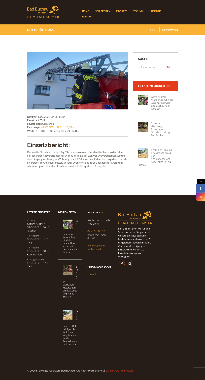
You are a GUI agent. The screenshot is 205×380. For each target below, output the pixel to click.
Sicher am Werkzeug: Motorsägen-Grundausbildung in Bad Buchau (161, 129)
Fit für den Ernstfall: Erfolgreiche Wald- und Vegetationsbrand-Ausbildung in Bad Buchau (155, 158)
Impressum (128, 370)
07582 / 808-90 (96, 231)
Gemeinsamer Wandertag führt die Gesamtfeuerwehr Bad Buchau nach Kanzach (162, 103)
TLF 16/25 (63, 127)
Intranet (92, 274)
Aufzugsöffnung (36, 260)
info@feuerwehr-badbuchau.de (97, 247)
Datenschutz (112, 370)
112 (101, 212)
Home (153, 29)
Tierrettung (33, 236)
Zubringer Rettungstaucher (36, 222)
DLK (72, 127)
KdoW (44, 127)
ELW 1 (52, 127)
